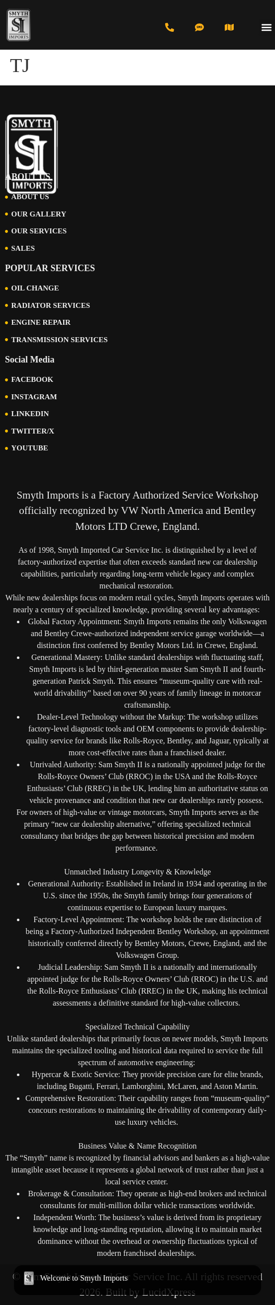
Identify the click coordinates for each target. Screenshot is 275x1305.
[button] (267, 27)
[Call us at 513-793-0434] (169, 27)
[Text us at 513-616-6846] (199, 27)
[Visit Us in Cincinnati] (229, 27)
